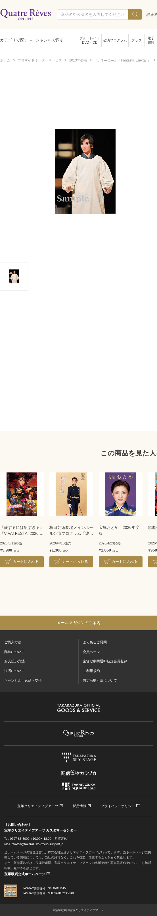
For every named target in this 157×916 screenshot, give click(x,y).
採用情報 (79, 806)
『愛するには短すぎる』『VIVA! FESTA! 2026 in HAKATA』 (22, 531)
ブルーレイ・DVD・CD (89, 40)
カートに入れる (26, 561)
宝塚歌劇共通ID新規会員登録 (105, 661)
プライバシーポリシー (118, 806)
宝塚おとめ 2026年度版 (119, 530)
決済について (14, 671)
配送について (14, 652)
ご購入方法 (12, 642)
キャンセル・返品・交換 (23, 680)
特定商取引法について (100, 680)
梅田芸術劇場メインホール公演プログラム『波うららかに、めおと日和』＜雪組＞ (71, 531)
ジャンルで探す (50, 40)
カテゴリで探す (14, 40)
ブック (136, 40)
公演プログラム (115, 40)
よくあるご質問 (95, 642)
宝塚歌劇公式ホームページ (24, 874)
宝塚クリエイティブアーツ (37, 806)
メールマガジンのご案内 (79, 622)
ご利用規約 (91, 671)
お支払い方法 (14, 661)
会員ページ (91, 652)
